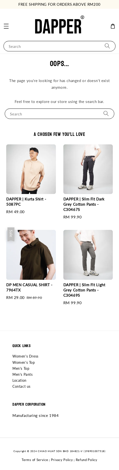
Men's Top (20, 368)
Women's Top (23, 362)
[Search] (107, 46)
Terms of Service (35, 460)
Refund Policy (86, 460)
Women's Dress (25, 356)
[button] (6, 26)
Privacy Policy (62, 460)
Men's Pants (22, 374)
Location (19, 380)
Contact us (21, 386)
